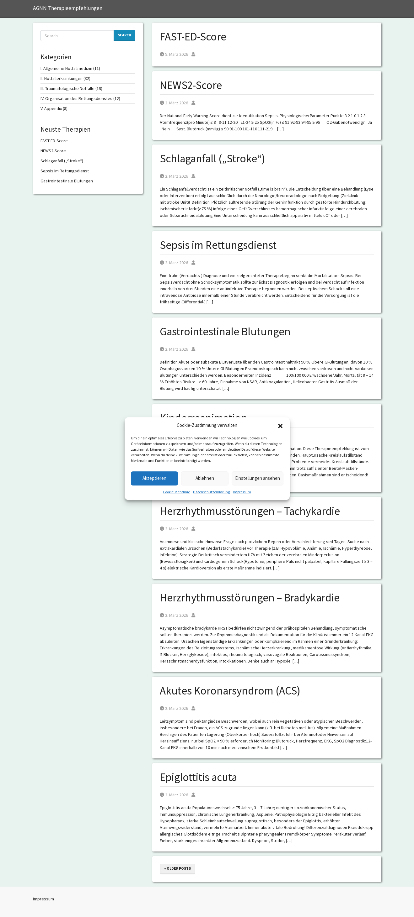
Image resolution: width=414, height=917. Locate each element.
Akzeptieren (154, 478)
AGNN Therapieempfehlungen (67, 8)
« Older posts (177, 868)
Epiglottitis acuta (198, 777)
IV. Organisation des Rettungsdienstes (76, 98)
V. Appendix (51, 108)
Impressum (242, 492)
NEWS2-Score (191, 85)
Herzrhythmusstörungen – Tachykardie (250, 511)
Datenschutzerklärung (211, 492)
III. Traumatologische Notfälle (67, 88)
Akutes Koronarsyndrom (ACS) (230, 691)
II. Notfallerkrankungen (61, 78)
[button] (280, 425)
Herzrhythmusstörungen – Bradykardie (250, 598)
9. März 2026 (174, 54)
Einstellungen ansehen (257, 478)
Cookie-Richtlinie (176, 492)
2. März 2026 (174, 103)
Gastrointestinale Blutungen (225, 331)
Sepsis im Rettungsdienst (218, 245)
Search (124, 35)
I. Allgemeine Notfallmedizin (66, 68)
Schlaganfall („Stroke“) (212, 158)
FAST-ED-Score (193, 37)
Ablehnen (205, 478)
